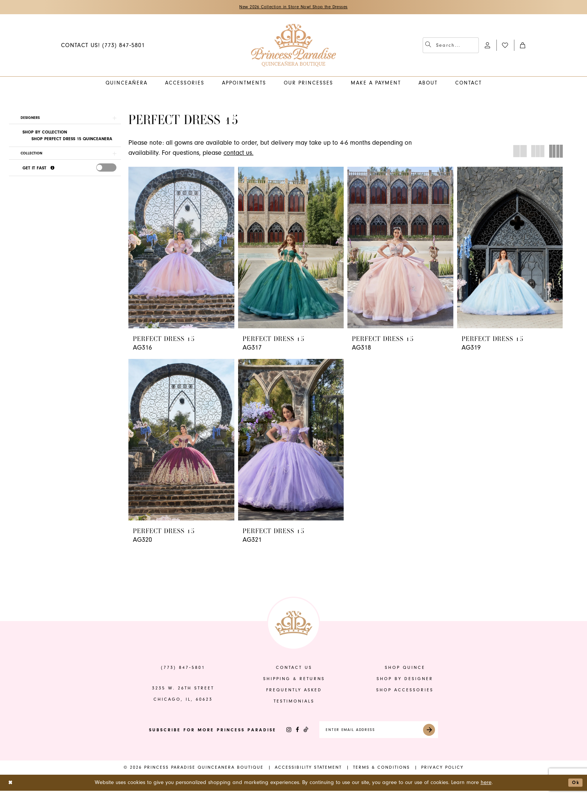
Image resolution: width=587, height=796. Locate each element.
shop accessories (405, 692)
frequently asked (294, 692)
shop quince (405, 669)
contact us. (238, 154)
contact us (294, 669)
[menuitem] (102, 46)
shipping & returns (294, 681)
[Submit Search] (429, 46)
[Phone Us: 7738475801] (102, 46)
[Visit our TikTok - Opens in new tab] (295, 733)
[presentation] (106, 173)
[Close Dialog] (11, 788)
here (486, 787)
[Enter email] (378, 733)
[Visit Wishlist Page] (505, 46)
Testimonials (294, 703)
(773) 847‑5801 (183, 669)
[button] (487, 46)
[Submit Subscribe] (438, 733)
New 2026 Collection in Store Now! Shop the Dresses (294, 7)
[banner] (293, 46)
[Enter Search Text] (451, 46)
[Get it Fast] (53, 173)
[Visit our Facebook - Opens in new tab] (287, 733)
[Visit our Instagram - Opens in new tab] (278, 733)
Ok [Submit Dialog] (575, 787)
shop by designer (405, 681)
